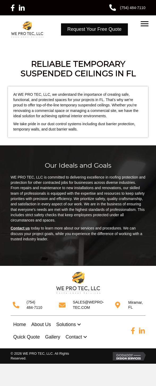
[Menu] (144, 23)
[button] (79, 325)
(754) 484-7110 (132, 8)
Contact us (20, 228)
